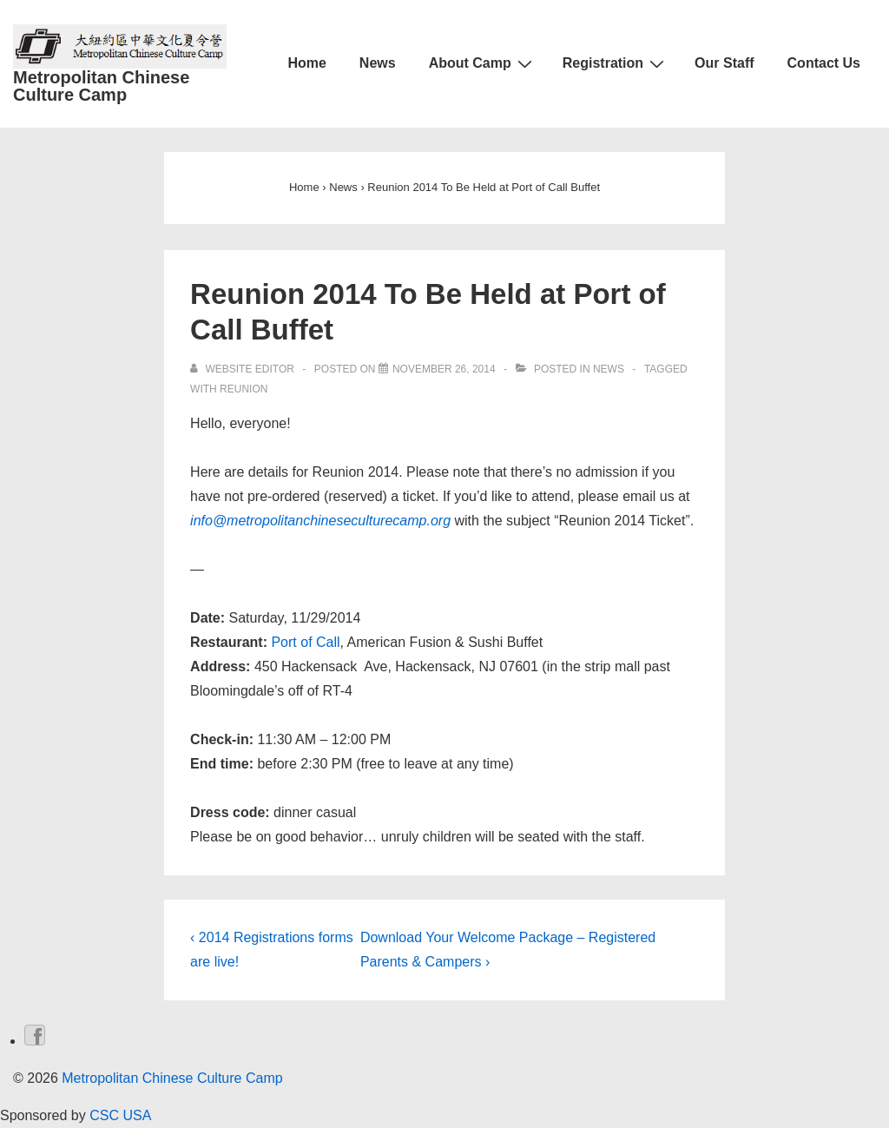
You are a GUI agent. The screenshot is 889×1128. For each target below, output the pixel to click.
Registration (615, 63)
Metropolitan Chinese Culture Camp (101, 86)
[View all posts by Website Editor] (243, 369)
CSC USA (119, 1115)
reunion (243, 389)
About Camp (483, 63)
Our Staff (724, 63)
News (377, 63)
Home (306, 63)
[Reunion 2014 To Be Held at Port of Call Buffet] (444, 369)
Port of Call (305, 642)
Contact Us (823, 63)
